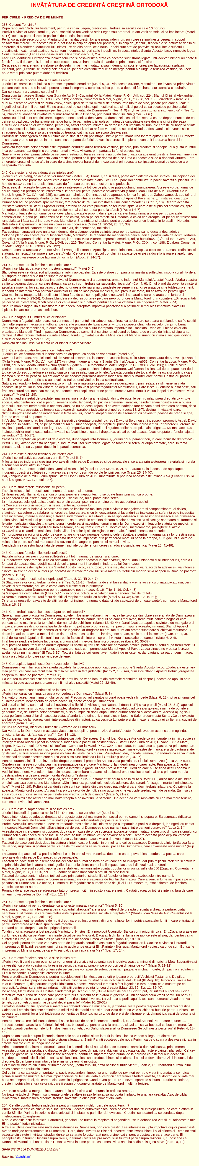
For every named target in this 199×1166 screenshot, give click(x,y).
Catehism (23, 1156)
